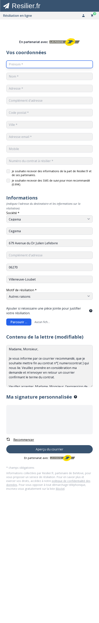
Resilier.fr (26, 6)
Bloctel (60, 489)
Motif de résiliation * (21, 290)
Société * (12, 213)
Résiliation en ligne (17, 15)
